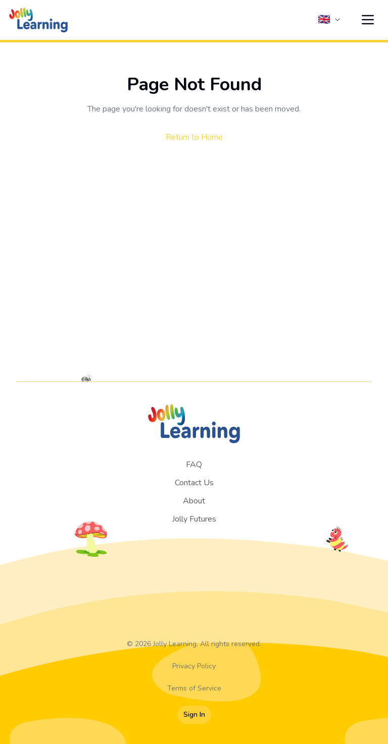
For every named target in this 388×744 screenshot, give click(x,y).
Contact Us (194, 482)
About (194, 500)
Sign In (194, 714)
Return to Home (194, 137)
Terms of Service (194, 688)
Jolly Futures (194, 519)
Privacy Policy (194, 666)
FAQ (194, 464)
